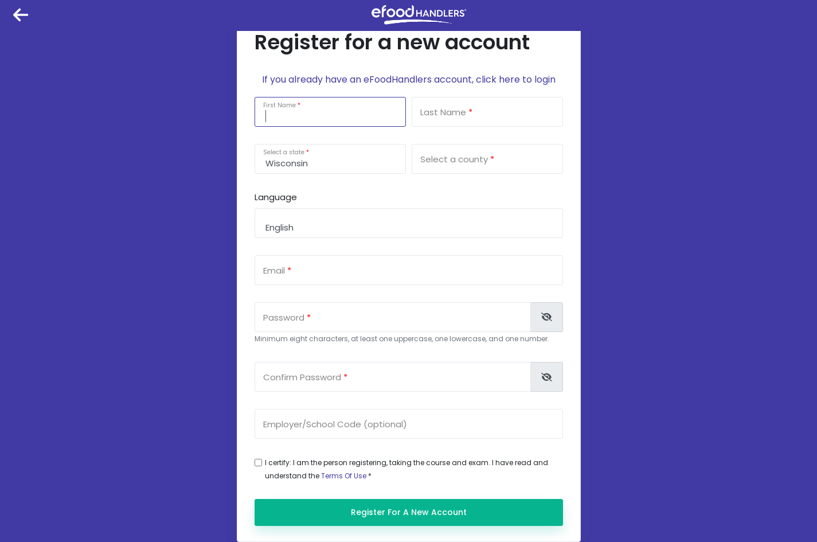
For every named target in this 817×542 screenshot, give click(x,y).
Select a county (454, 159)
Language (276, 197)
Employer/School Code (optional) (335, 424)
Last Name (443, 112)
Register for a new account (409, 512)
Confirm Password (302, 377)
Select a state (283, 152)
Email (274, 270)
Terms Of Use (343, 476)
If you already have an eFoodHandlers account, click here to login (409, 79)
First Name (279, 105)
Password (283, 317)
